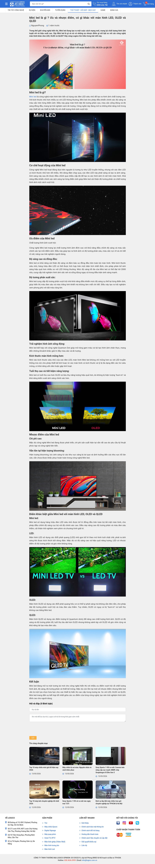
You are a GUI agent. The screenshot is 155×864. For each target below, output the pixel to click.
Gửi (32, 738)
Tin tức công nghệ (16, 10)
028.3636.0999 (70, 860)
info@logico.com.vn (89, 860)
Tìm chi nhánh (119, 4)
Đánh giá (114, 10)
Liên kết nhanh (87, 818)
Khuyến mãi (45, 10)
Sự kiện (32, 10)
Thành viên (135, 4)
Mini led (33, 96)
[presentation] (47, 729)
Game (103, 10)
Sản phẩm (47, 818)
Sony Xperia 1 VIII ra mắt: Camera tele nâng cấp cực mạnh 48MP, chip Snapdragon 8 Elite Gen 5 (110, 769)
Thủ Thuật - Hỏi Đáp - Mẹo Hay (83, 10)
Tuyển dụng (60, 10)
